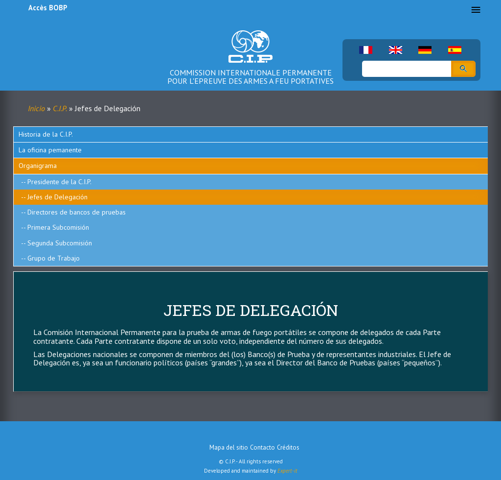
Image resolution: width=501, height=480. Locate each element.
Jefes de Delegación (57, 196)
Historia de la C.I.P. (46, 134)
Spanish (454, 50)
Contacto (262, 447)
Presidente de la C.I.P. (59, 181)
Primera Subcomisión (58, 227)
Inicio (36, 108)
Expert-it (287, 470)
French (365, 50)
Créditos (288, 447)
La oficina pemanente (50, 149)
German (425, 50)
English (395, 50)
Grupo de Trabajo (53, 258)
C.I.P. (60, 108)
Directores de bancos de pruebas (76, 212)
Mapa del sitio (228, 447)
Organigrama (38, 165)
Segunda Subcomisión (59, 243)
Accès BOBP (47, 7)
